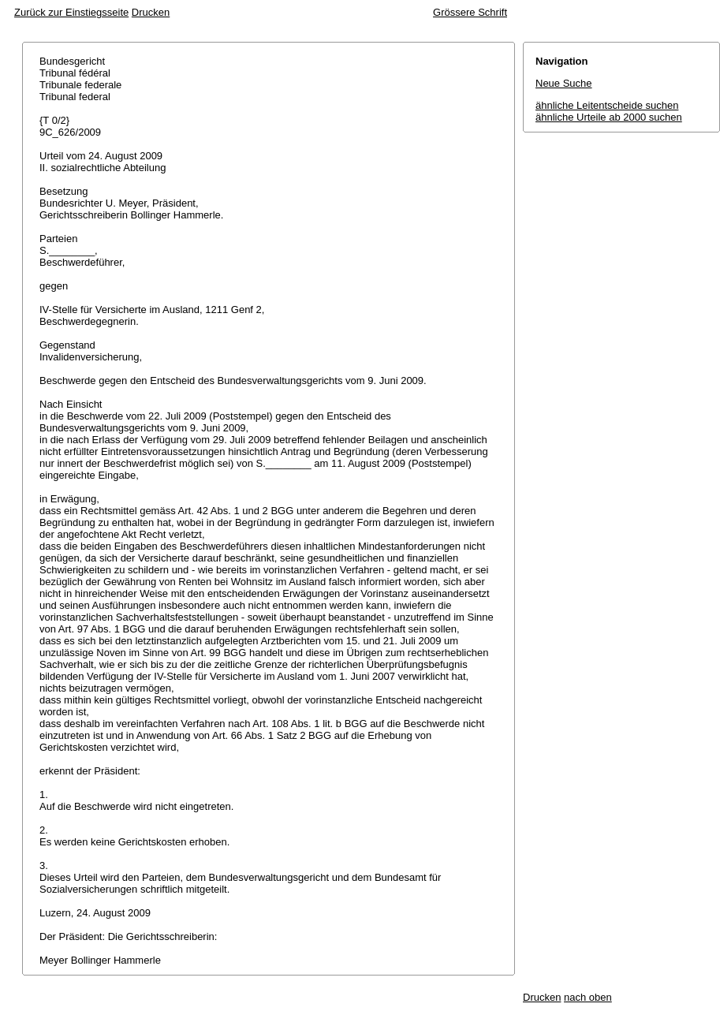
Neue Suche (563, 83)
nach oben (588, 997)
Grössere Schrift (470, 12)
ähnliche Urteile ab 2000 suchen (608, 117)
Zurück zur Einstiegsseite (71, 12)
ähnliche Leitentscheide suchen (606, 105)
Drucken (151, 12)
